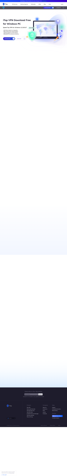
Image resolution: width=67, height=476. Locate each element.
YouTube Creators (55, 418)
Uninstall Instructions (56, 409)
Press (44, 410)
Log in (62, 4)
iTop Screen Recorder (31, 409)
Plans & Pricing (30, 416)
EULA (59, 425)
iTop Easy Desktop (30, 415)
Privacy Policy (52, 425)
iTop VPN (28, 407)
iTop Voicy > (44, 1)
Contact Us (45, 409)
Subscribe (40, 394)
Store (50, 4)
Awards (44, 412)
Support (53, 407)
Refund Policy (55, 410)
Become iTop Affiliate (57, 416)
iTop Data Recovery (31, 410)
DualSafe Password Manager (32, 413)
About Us (44, 407)
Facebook (45, 413)
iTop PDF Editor (30, 412)
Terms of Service (44, 425)
